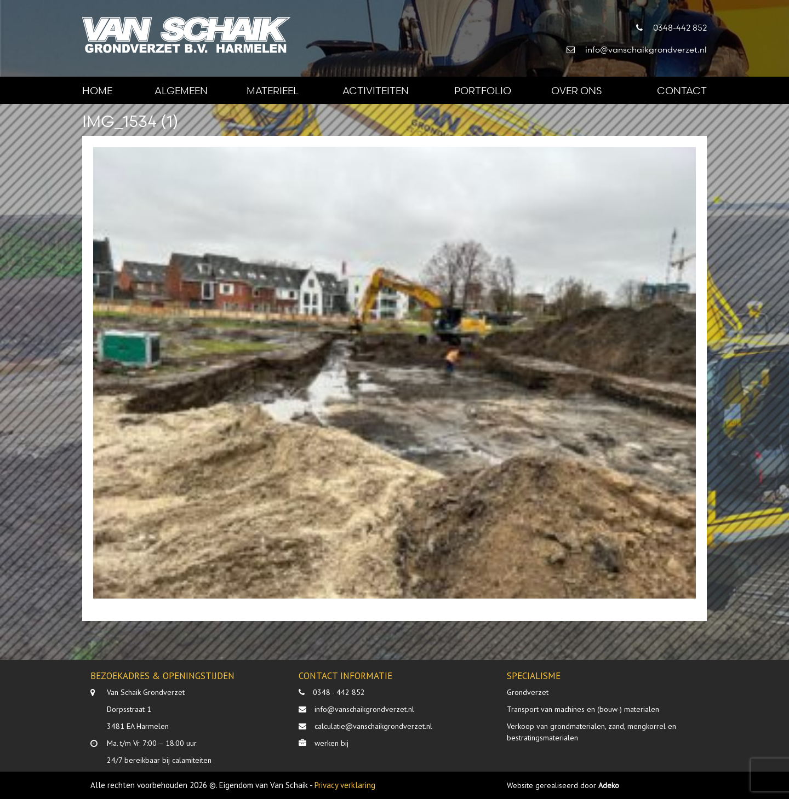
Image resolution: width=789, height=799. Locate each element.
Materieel (273, 90)
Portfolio (482, 90)
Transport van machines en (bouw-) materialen (583, 709)
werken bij (331, 743)
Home (97, 90)
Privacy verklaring (345, 785)
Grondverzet (527, 692)
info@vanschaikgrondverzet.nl (364, 709)
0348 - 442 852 (339, 692)
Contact (682, 90)
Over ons (576, 90)
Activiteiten (375, 90)
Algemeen (181, 90)
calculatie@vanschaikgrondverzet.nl (373, 726)
